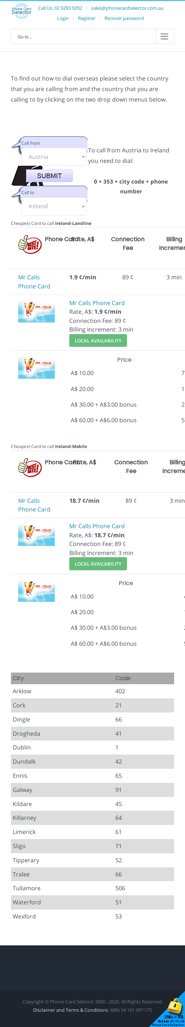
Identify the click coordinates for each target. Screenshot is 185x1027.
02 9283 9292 (68, 8)
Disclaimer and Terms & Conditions (70, 1010)
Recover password (124, 18)
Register (86, 18)
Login (63, 18)
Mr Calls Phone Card (97, 303)
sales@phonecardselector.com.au (127, 8)
